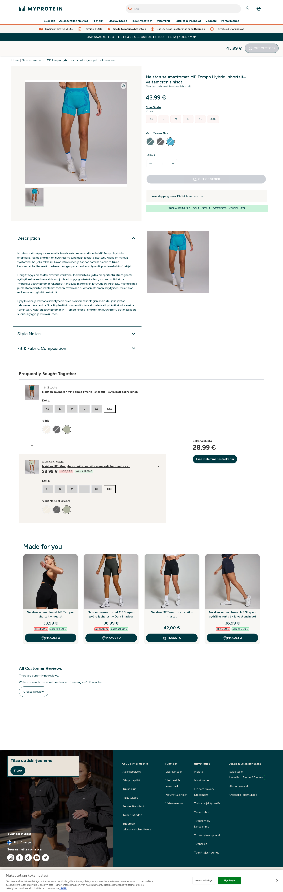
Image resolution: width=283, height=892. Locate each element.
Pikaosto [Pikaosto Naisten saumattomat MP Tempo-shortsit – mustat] (50, 623)
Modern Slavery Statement (204, 791)
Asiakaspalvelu (132, 771)
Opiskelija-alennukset (243, 794)
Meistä (198, 771)
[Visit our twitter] (45, 857)
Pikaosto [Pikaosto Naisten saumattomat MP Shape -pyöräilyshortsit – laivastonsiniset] (232, 623)
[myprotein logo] (40, 8)
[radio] (151, 104)
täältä (63, 888)
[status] (162, 148)
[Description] (77, 223)
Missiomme (201, 780)
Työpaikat (200, 844)
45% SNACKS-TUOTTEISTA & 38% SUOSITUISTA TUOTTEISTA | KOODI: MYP (141, 37)
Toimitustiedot (132, 815)
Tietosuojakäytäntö (207, 803)
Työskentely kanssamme (202, 823)
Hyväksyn (229, 880)
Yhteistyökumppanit (207, 835)
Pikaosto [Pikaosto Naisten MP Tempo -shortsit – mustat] (171, 623)
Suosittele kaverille (247, 775)
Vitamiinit (163, 21)
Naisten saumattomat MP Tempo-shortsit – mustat (50, 599)
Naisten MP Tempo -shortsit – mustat (172, 599)
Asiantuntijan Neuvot (73, 21)
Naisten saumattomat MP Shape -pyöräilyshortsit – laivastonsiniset (232, 599)
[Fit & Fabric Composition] (77, 333)
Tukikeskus (129, 789)
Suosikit (49, 21)
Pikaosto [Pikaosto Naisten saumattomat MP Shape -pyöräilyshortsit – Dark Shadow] (111, 623)
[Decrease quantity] (151, 148)
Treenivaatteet (142, 21)
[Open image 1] (34, 181)
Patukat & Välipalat (188, 21)
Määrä (151, 140)
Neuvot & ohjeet (177, 794)
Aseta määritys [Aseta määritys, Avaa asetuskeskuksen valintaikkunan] (203, 880)
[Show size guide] (154, 92)
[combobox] (183, 8)
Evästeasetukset (19, 833)
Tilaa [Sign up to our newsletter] (18, 770)
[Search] (130, 8)
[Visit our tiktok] (28, 857)
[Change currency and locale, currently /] (56, 842)
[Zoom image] (123, 71)
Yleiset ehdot (203, 812)
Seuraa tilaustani (133, 806)
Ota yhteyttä (131, 780)
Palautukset (130, 797)
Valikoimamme (175, 803)
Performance (230, 21)
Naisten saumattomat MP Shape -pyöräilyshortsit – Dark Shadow (111, 599)
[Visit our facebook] (19, 857)
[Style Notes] (77, 318)
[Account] (247, 8)
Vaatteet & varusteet (173, 783)
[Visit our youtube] (36, 857)
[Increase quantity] (173, 148)
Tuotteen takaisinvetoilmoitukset (138, 826)
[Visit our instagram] (10, 857)
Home (15, 45)
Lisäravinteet (117, 21)
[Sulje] (277, 880)
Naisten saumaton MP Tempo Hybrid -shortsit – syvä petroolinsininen (68, 45)
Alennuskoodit (238, 786)
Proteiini (98, 21)
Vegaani (211, 21)
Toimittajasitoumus (206, 852)
